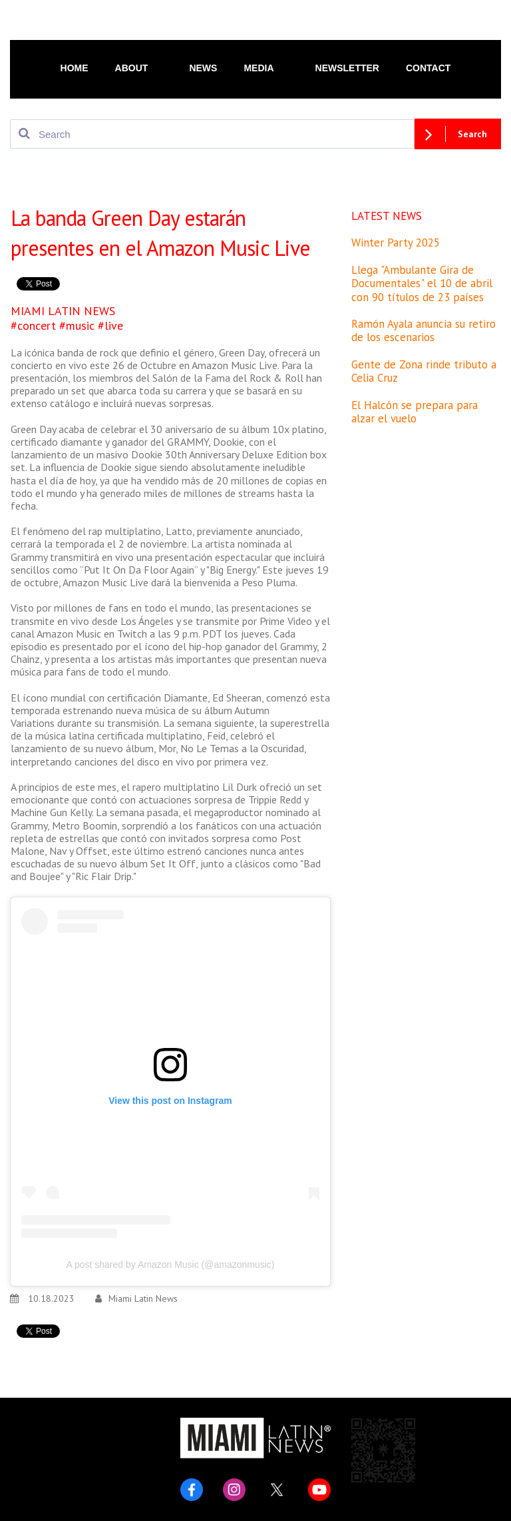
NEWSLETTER (347, 68)
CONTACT (428, 68)
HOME (74, 68)
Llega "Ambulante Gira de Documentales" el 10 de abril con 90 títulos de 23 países (421, 283)
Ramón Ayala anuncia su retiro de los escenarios (423, 330)
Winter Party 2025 (395, 242)
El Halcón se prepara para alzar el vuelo (414, 412)
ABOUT (139, 67)
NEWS (203, 68)
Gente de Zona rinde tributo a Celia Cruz (423, 371)
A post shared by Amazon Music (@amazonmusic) (170, 1264)
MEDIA (266, 67)
